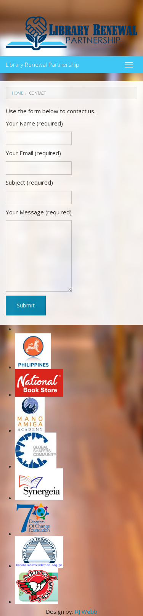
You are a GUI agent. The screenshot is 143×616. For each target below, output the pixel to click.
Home (17, 93)
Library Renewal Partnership (42, 63)
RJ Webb (86, 611)
